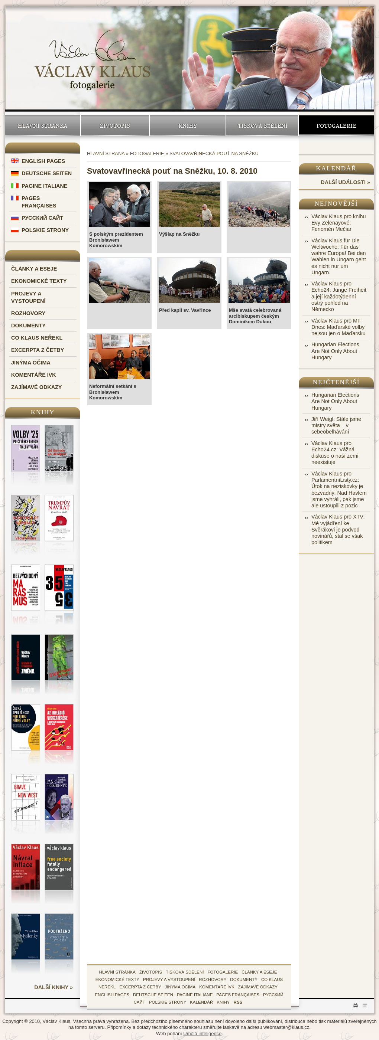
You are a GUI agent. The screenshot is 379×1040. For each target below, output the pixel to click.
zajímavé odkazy (258, 987)
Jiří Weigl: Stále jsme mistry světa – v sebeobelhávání (336, 425)
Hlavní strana (105, 153)
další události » (345, 182)
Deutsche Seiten (47, 173)
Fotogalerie (336, 125)
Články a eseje (34, 269)
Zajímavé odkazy (36, 387)
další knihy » (53, 987)
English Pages (43, 161)
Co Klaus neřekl (36, 338)
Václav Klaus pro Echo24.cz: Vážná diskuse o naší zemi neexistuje (334, 452)
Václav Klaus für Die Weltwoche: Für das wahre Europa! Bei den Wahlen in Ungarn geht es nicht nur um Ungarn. (338, 256)
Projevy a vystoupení (169, 979)
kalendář (201, 1002)
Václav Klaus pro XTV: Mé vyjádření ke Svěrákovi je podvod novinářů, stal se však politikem (338, 529)
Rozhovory (28, 313)
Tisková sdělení (262, 125)
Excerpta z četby (37, 350)
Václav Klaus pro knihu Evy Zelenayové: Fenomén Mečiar (338, 222)
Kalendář (336, 168)
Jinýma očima (31, 363)
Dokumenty (28, 325)
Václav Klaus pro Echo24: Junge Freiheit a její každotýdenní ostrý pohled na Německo (338, 296)
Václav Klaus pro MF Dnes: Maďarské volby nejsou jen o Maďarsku (338, 327)
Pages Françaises (237, 994)
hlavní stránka (117, 972)
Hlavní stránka (42, 125)
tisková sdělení (185, 972)
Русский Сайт (42, 218)
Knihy (188, 125)
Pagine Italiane (44, 186)
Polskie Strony (45, 230)
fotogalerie (223, 972)
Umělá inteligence (202, 1033)
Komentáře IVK (33, 375)
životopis (150, 972)
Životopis (115, 125)
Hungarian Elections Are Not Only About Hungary (335, 350)
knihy (223, 1002)
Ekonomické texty (39, 281)
